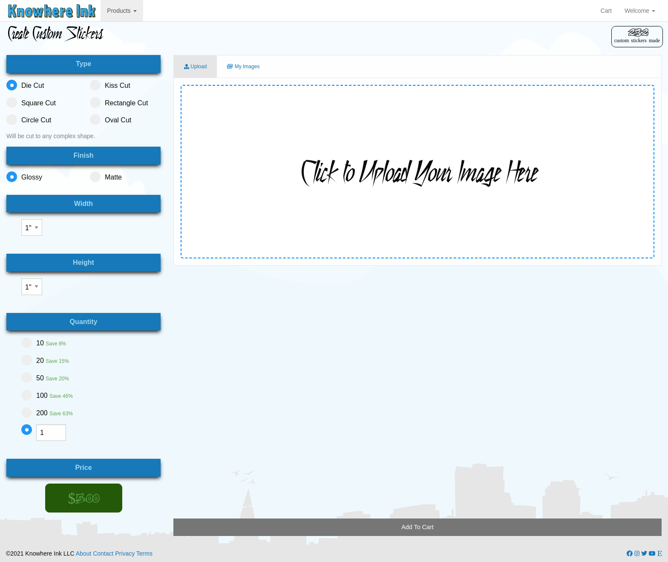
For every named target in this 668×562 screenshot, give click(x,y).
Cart (606, 10)
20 (45, 360)
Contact (103, 553)
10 (43, 342)
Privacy (125, 553)
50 (45, 377)
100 (47, 395)
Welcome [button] (640, 10)
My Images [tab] (243, 67)
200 (47, 412)
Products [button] (121, 10)
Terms (144, 553)
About (84, 553)
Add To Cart (417, 527)
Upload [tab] (195, 67)
